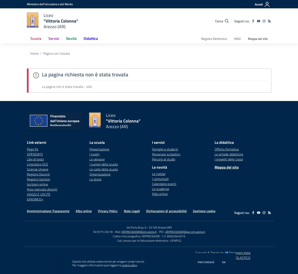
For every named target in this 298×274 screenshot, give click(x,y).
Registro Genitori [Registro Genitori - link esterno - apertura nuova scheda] (38, 179)
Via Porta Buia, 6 (136, 227)
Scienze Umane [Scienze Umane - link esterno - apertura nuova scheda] (37, 169)
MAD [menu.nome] (237, 38)
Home (34, 53)
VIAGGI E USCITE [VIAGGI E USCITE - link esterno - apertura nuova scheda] (38, 194)
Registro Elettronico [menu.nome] (214, 38)
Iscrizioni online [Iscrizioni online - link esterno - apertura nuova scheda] (37, 184)
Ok (224, 262)
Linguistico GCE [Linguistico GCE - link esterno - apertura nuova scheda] (37, 164)
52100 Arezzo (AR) (160, 227)
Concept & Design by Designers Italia (222, 252)
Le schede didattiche (229, 154)
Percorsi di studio (163, 159)
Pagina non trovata (56, 53)
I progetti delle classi (229, 159)
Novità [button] (71, 38)
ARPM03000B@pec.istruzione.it (185, 232)
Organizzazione (100, 174)
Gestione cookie (204, 210)
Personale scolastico (166, 154)
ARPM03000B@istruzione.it (139, 232)
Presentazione (99, 149)
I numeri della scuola (103, 164)
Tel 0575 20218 (103, 232)
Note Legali (132, 210)
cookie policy (129, 265)
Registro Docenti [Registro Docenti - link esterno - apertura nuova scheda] (38, 174)
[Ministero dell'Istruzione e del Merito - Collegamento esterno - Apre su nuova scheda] (50, 4)
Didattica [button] (91, 38)
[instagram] (264, 21)
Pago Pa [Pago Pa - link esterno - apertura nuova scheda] (32, 149)
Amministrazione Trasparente (48, 210)
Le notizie (158, 173)
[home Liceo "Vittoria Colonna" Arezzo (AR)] (52, 21)
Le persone (97, 159)
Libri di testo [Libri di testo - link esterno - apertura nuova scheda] (35, 159)
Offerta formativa (227, 149)
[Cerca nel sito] (222, 21)
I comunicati (160, 178)
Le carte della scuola (103, 169)
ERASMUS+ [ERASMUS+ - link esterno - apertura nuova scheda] (35, 199)
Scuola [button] (35, 38)
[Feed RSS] (269, 21)
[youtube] (258, 21)
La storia (95, 179)
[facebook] (253, 21)
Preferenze (206, 262)
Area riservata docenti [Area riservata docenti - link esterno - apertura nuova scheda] (42, 189)
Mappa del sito (258, 38)
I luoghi (94, 154)
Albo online (160, 193)
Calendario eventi (164, 183)
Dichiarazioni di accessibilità (166, 210)
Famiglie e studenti (165, 149)
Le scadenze (160, 188)
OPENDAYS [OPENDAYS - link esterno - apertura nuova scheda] (35, 154)
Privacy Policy (108, 210)
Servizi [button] (53, 38)
